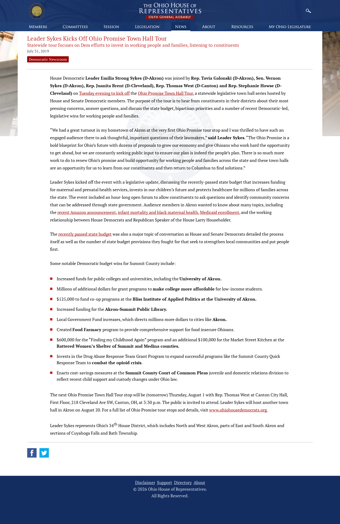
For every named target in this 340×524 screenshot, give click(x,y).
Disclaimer (145, 482)
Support (164, 482)
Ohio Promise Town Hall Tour (165, 93)
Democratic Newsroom (48, 59)
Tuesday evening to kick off (104, 93)
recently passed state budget (85, 234)
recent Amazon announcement (86, 212)
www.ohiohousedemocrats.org (238, 410)
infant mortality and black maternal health (158, 212)
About (199, 482)
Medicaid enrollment (219, 212)
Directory (183, 482)
